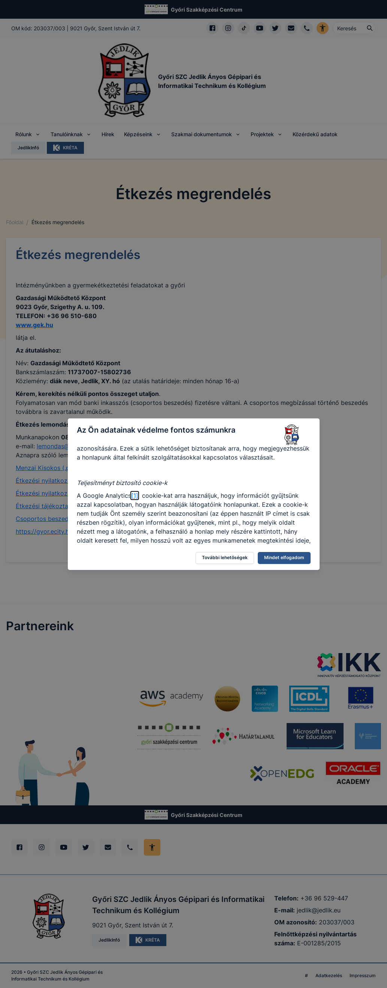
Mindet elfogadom (284, 557)
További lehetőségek (225, 557)
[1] (134, 495)
